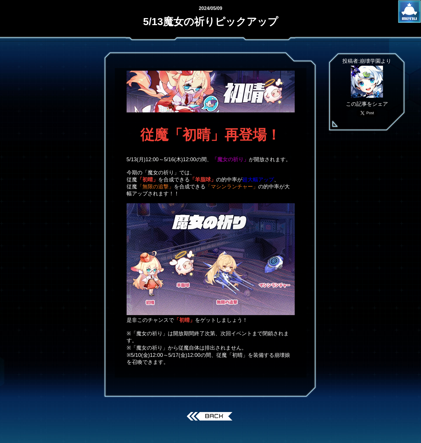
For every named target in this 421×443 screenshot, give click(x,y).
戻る (210, 417)
